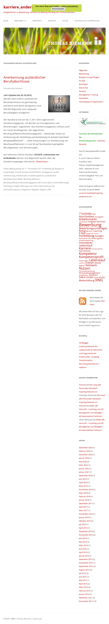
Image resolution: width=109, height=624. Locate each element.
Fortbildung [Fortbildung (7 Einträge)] (86, 236)
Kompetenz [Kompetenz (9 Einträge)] (88, 253)
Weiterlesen (43, 161)
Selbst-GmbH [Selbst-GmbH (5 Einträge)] (86, 277)
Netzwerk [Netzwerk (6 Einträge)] (91, 265)
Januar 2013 (84, 555)
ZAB (49, 189)
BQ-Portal (42, 182)
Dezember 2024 (85, 454)
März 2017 (83, 510)
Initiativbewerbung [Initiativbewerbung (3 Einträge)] (86, 240)
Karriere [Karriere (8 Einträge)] (85, 248)
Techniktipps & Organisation (91, 101)
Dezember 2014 (85, 531)
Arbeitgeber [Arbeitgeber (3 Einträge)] (99, 217)
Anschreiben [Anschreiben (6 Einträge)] (86, 216)
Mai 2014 (83, 542)
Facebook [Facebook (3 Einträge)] (89, 233)
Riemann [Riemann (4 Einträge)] (93, 275)
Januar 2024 (84, 458)
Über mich (37, 20)
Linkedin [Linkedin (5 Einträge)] (89, 262)
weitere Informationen (70, 6)
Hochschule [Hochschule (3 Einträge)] (83, 238)
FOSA (35, 186)
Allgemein (83, 70)
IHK (53, 186)
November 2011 (86, 601)
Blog (5, 20)
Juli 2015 (82, 524)
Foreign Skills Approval (22, 186)
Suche (65, 20)
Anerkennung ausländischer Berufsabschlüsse (24, 79)
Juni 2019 (83, 479)
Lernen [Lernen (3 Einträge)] (81, 263)
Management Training (88, 94)
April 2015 (83, 528)
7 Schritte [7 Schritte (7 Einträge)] (85, 214)
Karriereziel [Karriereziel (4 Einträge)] (84, 250)
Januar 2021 (84, 472)
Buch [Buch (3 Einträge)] (90, 231)
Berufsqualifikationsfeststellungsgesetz (20, 182)
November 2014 (86, 535)
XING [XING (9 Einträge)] (99, 280)
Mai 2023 (83, 461)
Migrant (43, 189)
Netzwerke (83, 98)
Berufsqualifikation (32, 179)
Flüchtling (7, 186)
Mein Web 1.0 (20, 20)
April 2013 (83, 552)
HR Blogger (84, 343)
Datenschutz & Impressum (87, 20)
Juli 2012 (82, 573)
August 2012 (84, 569)
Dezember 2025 (85, 447)
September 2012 (86, 566)
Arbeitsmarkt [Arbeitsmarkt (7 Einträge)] (88, 219)
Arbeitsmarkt (21, 175)
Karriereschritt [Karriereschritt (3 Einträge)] (96, 249)
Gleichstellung (45, 186)
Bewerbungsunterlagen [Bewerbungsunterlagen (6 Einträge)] (93, 228)
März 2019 (83, 486)
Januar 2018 (84, 500)
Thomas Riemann (23, 618)
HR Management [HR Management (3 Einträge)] (97, 238)
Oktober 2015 (85, 521)
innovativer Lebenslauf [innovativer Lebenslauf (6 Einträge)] (86, 244)
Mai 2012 (83, 580)
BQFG (49, 182)
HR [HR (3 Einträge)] (89, 238)
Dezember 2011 (85, 597)
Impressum (37, 618)
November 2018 (86, 489)
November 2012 (86, 562)
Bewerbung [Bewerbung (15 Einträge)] (90, 225)
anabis (56, 172)
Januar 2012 (84, 594)
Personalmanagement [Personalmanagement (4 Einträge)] (89, 273)
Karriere (25, 172)
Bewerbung (49, 168)
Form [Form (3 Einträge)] (96, 233)
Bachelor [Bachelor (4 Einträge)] (101, 221)
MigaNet (35, 189)
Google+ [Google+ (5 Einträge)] (99, 236)
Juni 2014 (83, 538)
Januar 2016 (84, 517)
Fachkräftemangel (61, 182)
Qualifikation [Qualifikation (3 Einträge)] (84, 275)
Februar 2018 (84, 496)
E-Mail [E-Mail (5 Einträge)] (82, 233)
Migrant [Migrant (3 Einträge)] (82, 266)
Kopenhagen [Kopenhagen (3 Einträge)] (84, 261)
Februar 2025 (84, 451)
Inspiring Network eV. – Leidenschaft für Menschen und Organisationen (90, 350)
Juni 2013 (83, 548)
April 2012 (83, 583)
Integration (26, 189)
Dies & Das (83, 87)
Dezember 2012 (85, 559)
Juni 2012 (83, 576)
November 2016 (86, 514)
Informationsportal (11, 189)
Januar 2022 (84, 468)
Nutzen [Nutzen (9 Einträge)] (84, 268)
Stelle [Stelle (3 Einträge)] (96, 278)
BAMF (20, 179)
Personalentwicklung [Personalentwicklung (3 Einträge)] (87, 271)
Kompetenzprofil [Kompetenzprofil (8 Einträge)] (91, 257)
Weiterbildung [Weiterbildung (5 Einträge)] (86, 280)
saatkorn (83, 367)
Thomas (82, 384)
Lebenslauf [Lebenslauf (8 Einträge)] (97, 260)
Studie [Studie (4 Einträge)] (102, 277)
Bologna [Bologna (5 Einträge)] (83, 230)
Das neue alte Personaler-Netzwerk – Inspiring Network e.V (90, 388)
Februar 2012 (84, 590)
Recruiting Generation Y (89, 363)
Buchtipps (83, 84)
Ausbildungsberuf (36, 175)
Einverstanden (58, 9)
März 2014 (83, 545)
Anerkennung (9, 175)
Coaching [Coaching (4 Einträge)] (97, 231)
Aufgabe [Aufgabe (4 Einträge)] (92, 221)
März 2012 (83, 587)
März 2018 (83, 493)
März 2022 (83, 465)
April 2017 (83, 507)
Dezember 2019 (85, 475)
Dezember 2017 (85, 503)
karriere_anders (18, 7)
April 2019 (83, 482)
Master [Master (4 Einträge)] (98, 262)
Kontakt (52, 20)
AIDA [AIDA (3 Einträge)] (94, 214)
